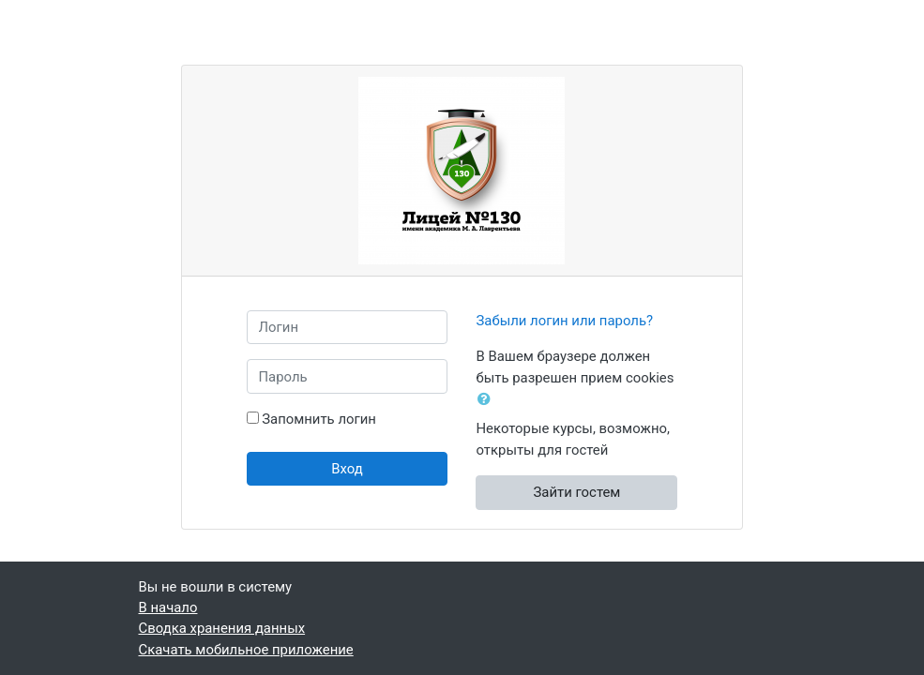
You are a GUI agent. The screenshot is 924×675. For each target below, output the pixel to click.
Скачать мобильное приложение (246, 649)
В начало (168, 607)
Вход (346, 468)
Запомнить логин (319, 419)
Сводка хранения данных (222, 628)
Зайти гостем (577, 492)
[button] (488, 399)
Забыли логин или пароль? (564, 320)
